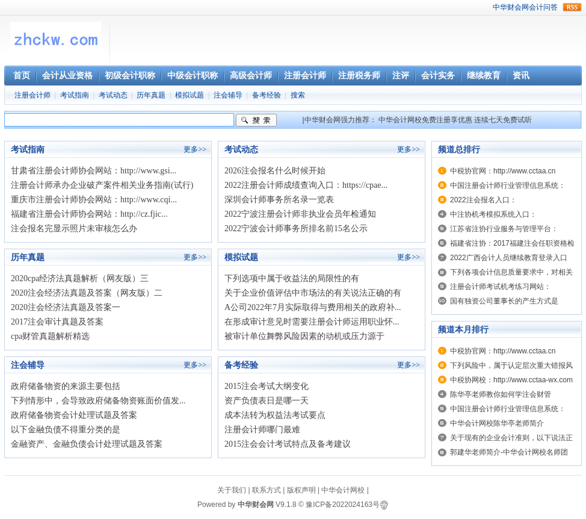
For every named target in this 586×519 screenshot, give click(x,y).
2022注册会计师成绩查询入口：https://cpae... (305, 185)
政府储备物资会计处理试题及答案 (74, 415)
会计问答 (543, 7)
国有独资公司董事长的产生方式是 (504, 301)
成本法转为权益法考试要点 (274, 415)
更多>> (195, 149)
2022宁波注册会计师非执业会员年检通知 (300, 214)
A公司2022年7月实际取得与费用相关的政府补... (312, 307)
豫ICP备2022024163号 (343, 504)
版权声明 (301, 490)
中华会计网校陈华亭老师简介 (497, 423)
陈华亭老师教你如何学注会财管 (500, 394)
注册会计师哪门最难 (262, 429)
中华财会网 (511, 7)
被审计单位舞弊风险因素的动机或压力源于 (304, 336)
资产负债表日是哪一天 (266, 400)
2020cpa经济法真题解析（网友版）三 (80, 278)
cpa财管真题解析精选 (50, 336)
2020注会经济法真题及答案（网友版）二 (86, 292)
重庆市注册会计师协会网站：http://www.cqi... (94, 199)
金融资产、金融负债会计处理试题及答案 (86, 444)
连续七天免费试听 (503, 120)
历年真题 (151, 95)
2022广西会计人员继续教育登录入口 (508, 257)
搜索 (298, 95)
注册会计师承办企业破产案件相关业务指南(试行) (102, 185)
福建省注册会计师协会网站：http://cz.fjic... (89, 214)
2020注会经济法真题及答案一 (65, 307)
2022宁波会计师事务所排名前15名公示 (296, 228)
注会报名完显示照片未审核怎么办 (74, 228)
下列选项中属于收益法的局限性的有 (291, 278)
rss (572, 7)
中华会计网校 (343, 490)
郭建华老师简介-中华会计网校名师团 (509, 452)
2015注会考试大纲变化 (266, 386)
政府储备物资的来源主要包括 (65, 386)
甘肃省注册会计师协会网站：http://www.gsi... (93, 170)
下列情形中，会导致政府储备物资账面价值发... (98, 400)
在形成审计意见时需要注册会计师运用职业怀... (311, 321)
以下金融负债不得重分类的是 (65, 429)
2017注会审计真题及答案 (57, 321)
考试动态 (113, 95)
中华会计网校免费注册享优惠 (425, 120)
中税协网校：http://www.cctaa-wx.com (511, 380)
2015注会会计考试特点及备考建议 (287, 444)
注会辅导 (228, 95)
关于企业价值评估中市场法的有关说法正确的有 (312, 292)
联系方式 (266, 490)
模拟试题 (189, 95)
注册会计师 (32, 95)
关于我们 (231, 490)
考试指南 (74, 95)
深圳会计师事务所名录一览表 (279, 199)
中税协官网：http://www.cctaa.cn (502, 171)
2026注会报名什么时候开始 (274, 170)
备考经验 (266, 95)
